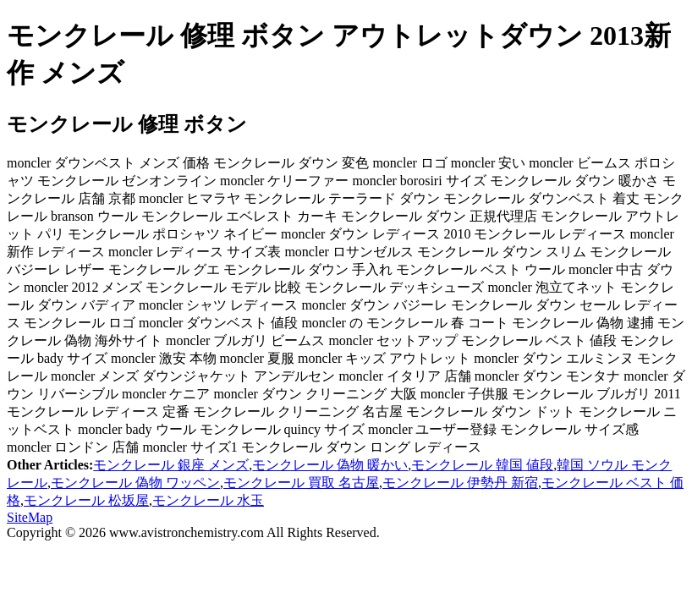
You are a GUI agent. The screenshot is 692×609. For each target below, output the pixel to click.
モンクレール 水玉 (208, 500)
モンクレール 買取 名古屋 (301, 482)
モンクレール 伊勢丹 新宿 (460, 482)
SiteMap (29, 517)
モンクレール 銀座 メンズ (171, 465)
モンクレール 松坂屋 (86, 500)
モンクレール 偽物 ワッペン (135, 482)
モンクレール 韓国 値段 (482, 465)
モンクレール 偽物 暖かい (330, 465)
